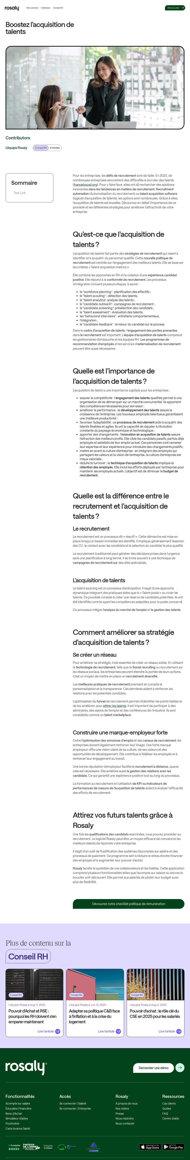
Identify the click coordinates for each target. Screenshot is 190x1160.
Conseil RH (41, 147)
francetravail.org (85, 184)
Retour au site (173, 8)
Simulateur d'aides (17, 1118)
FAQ (165, 1113)
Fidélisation (45, 8)
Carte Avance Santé (18, 1128)
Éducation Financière (18, 1108)
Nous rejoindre (125, 1118)
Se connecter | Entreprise (75, 1108)
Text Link (20, 193)
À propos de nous (127, 1103)
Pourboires (12, 1123)
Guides (166, 1108)
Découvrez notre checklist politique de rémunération (128, 904)
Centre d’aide (170, 1118)
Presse (120, 1113)
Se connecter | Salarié (72, 1103)
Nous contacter (125, 1123)
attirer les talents (114, 706)
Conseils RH (58, 8)
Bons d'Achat (14, 1113)
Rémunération (32, 8)
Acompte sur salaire (18, 1103)
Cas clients (169, 1103)
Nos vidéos (122, 1108)
